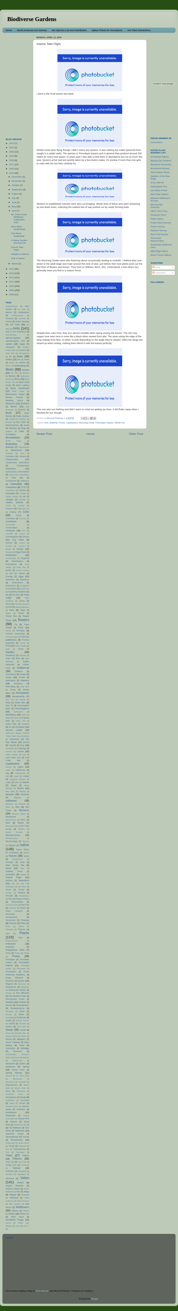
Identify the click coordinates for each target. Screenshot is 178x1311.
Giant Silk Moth (13, 658)
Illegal (8, 718)
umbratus (10, 1171)
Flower (21, 613)
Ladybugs (21, 748)
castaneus (24, 481)
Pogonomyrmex (12, 941)
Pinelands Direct (158, 215)
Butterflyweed (24, 447)
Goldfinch (18, 671)
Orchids (9, 893)
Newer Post (44, 434)
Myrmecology (11, 841)
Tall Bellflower (15, 1128)
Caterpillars (11, 487)
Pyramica (10, 981)
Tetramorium (17, 1140)
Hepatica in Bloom (20, 254)
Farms (22, 601)
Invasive (25, 724)
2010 (12, 286)
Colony (13, 512)
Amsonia (9, 318)
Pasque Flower (22, 899)
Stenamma (10, 1082)
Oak (13, 884)
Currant (9, 543)
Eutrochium (11, 586)
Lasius (20, 751)
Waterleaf (14, 1198)
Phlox (23, 923)
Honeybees (22, 692)
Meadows (25, 794)
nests (22, 862)
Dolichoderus (17, 561)
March (15, 263)
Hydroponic (18, 712)
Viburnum (10, 1178)
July (14, 198)
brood (26, 425)
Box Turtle (21, 422)
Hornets (22, 700)
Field (16, 604)
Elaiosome (10, 579)
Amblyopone (23, 312)
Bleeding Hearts (14, 400)
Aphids (9, 344)
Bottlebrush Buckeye (17, 419)
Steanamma (17, 1079)
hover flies (20, 702)
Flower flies (11, 616)
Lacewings (10, 748)
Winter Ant (120, 422)
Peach (23, 908)
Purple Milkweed (14, 978)
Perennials (10, 914)
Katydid (12, 745)
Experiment (24, 589)
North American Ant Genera (32, 30)
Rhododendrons (17, 1008)
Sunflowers (11, 1112)
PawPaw (12, 908)
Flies (11, 610)
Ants (46, 422)
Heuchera (18, 683)
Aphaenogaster (13, 338)
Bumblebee (11, 434)
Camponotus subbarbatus (19, 475)
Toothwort (22, 1146)
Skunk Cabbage (13, 1042)
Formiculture (156, 142)
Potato (26, 953)
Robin (22, 1011)
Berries (12, 376)
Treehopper (20, 1152)
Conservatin (10, 525)
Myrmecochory (13, 835)
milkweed (11, 800)
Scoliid (12, 1023)
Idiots (24, 715)
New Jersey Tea (15, 865)
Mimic (8, 807)
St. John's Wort (22, 1076)
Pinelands (9, 929)
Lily (7, 773)
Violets (20, 1182)
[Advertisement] (19, 83)
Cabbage (9, 453)
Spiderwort (10, 1067)
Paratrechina (24, 896)
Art (10, 357)
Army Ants (10, 353)
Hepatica (25, 680)
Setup (8, 1033)
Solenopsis (10, 1048)
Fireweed (25, 604)
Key (22, 745)
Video (24, 1178)
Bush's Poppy (13, 441)
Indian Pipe (11, 724)
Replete (22, 1002)
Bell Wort (15, 373)
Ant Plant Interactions (138, 30)
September (17, 189)
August (15, 194)
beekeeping (20, 365)
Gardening (10, 655)
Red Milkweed (22, 993)
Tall (27, 1125)
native (24, 845)
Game (20, 649)
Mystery (12, 845)
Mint (17, 807)
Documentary (11, 558)
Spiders (22, 1064)
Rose (21, 1014)
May (14, 206)
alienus (9, 312)
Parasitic (9, 896)
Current (22, 543)
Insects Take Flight (17, 248)
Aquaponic (10, 347)
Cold (27, 509)
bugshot (9, 431)
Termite (26, 1137)
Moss (23, 820)
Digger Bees (20, 552)
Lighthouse (20, 770)
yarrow (8, 1223)
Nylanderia (24, 880)
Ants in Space (18, 258)
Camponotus (12, 459)
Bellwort (26, 373)
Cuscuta (21, 546)
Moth (8, 823)
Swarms (13, 1122)
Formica (20, 630)
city (24, 496)
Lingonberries (20, 773)
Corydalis (9, 534)
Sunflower (21, 1109)
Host (8, 702)
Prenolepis (10, 959)
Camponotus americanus (17, 462)
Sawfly (8, 1020)
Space (16, 1057)
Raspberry (25, 987)
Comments (159, 273)
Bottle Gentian (22, 416)
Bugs (23, 428)
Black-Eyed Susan (15, 394)
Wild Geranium (23, 1201)
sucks (12, 1103)
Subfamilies (10, 1100)
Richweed (9, 1011)
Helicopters (11, 680)
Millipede (22, 804)
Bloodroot (10, 403)
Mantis (26, 782)
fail (7, 595)
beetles (25, 370)
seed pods (21, 1027)
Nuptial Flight (14, 877)
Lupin (8, 782)
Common (22, 518)
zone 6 (26, 1226)
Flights (8, 613)
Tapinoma (19, 1130)
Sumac (22, 1103)
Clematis (22, 500)
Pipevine (22, 929)
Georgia (23, 655)
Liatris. (8, 770)
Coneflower (11, 521)
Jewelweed (14, 739)
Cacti (22, 453)
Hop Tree (10, 700)
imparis (16, 718)
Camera (22, 456)
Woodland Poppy (14, 1220)
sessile (23, 1030)
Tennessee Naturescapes (157, 239)
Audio (26, 359)
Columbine (10, 518)
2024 (12, 143)
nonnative (10, 874)
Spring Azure (18, 1070)
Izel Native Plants (158, 190)
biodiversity (24, 376)
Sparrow (26, 1057)
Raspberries (11, 987)
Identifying (11, 714)
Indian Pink (20, 721)
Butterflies (11, 443)
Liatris (20, 767)
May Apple (10, 791)
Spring (26, 1066)
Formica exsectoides (15, 634)
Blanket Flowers (14, 397)
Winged (26, 1211)
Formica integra (12, 637)
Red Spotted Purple (17, 996)
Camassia (10, 456)
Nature (13, 855)
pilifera (21, 926)
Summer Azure (12, 1106)
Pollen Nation (156, 219)
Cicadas (23, 493)
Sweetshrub (18, 1125)
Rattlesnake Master (17, 990)
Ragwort (9, 984)
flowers (23, 620)
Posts (156, 267)
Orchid (21, 890)
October (16, 185)
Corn (24, 531)
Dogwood (25, 558)
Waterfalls (25, 1195)
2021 (12, 147)
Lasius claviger (12, 754)
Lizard (16, 776)
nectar (26, 856)
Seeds (9, 1029)
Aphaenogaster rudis (15, 341)
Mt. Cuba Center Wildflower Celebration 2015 (19, 218)
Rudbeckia (21, 1017)
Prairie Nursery (157, 226)
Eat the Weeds (17, 573)
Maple (14, 785)
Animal (9, 321)
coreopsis (10, 530)
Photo (8, 926)
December (17, 177)
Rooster (9, 1014)
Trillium (25, 1155)
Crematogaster (12, 537)
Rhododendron (22, 1005)
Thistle (11, 1146)
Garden (10, 652)
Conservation (11, 528)
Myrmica (25, 841)
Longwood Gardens (18, 779)
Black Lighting (22, 385)
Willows (15, 1211)
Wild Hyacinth (15, 1204)
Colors (19, 515)
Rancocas (22, 984)
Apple (22, 344)
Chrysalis (10, 493)
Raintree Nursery (158, 230)
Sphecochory (17, 1061)
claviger (9, 499)
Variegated (22, 1171)
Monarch (24, 810)
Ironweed (19, 727)
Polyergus (10, 947)
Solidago (25, 1048)
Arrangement (24, 353)
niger (22, 868)
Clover (8, 506)
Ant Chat (14, 324)
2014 (12, 269)
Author (11, 363)
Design (20, 549)
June (14, 202)
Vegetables (21, 1174)
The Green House (22, 1143)
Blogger (95, 1299)
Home (9, 30)
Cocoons (9, 508)
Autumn (22, 362)
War (18, 1192)
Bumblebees (13, 437)
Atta (19, 360)
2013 (12, 273)
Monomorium (11, 820)
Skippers (21, 1039)
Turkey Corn (11, 1165)
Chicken (22, 490)
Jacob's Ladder (14, 730)
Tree (7, 1152)
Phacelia (25, 920)
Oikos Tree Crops (158, 211)
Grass (8, 677)
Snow (21, 1045)
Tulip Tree (22, 1162)
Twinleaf (16, 1168)
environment (17, 583)
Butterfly (54, 422)
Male (17, 782)
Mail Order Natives (159, 194)
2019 (12, 156)
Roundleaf (10, 1018)
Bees (10, 369)
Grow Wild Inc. (157, 182)
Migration (17, 797)
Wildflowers (22, 1207)
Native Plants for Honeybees (107, 30)
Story (8, 1091)
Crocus (25, 536)
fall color (16, 595)
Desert (8, 549)
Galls (8, 649)
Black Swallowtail (20, 388)
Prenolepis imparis (104, 422)
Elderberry (24, 579)
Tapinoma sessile (14, 1134)
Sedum (9, 1026)
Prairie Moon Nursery (160, 222)
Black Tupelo (18, 391)
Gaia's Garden (21, 646)
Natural (26, 853)
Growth (22, 677)
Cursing (9, 546)
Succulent (25, 1100)
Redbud (9, 1002)
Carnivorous (11, 481)
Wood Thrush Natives (160, 255)
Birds (17, 379)
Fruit (8, 646)
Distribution (11, 555)
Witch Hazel (17, 1217)
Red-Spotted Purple (15, 999)
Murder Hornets (14, 832)
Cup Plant (18, 540)
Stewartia (22, 1082)
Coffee (19, 509)
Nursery (9, 880)
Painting (21, 893)
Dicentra (9, 552)
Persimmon (11, 920)
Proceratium (11, 972)
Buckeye (13, 428)
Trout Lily (10, 1162)
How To (9, 705)
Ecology (9, 576)
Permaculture (11, 917)
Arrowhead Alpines (159, 157)
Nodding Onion (14, 871)
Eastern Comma (22, 570)
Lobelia (26, 776)
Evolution (12, 589)
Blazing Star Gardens (160, 160)
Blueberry (25, 403)
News (8, 868)
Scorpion (22, 1024)
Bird (9, 379)
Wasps (13, 1194)
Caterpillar (16, 483)
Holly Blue (24, 687)
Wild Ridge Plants (159, 251)
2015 (12, 173)
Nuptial (23, 874)
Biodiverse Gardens (31, 19)
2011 (12, 282)
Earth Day (21, 567)
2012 (12, 277)
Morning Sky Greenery (156, 205)
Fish (10, 607)
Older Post (136, 434)
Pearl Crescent (14, 911)
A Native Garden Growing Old (19, 241)
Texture (8, 1143)
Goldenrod (23, 667)
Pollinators (11, 944)
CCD (23, 487)
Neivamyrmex (17, 859)
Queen (21, 981)
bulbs (21, 431)
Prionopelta (21, 969)
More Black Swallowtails (18, 227)
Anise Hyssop (22, 321)
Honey (13, 690)
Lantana (9, 751)
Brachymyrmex (12, 425)
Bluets (14, 406)
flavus (27, 607)
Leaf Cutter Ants (13, 757)
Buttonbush (16, 450)
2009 (12, 290)
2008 (12, 294)
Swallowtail (10, 1115)
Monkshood (11, 817)
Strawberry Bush (14, 1094)
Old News (22, 887)
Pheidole (13, 923)
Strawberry (21, 1091)
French (23, 643)
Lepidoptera (72, 422)
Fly (16, 624)
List (7, 776)
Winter (11, 1214)
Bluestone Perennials (160, 164)
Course (22, 534)
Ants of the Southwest (16, 332)
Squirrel (9, 1076)
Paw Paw (25, 905)
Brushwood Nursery (160, 168)
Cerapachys (10, 490)
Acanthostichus (11, 306)
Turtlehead (25, 1165)
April (14, 211)
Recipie (8, 993)
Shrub (23, 1036)
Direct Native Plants (160, 172)
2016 (12, 168)
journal (26, 742)
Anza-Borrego (11, 335)
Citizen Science (12, 496)
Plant (8, 933)
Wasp (26, 1191)
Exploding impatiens (17, 592)
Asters (9, 359)
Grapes (23, 674)
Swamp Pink (23, 1118)
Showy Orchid (11, 1036)
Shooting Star (20, 1033)
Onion (8, 890)
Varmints (9, 1174)
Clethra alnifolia (14, 502)
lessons (9, 767)
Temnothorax (12, 1137)
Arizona (22, 350)
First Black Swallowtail (17, 234)
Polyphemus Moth (15, 950)
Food (20, 627)
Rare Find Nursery (159, 234)
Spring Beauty (14, 1073)
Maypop (22, 791)
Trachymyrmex (19, 1149)
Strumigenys (11, 1097)
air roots (21, 309)
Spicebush (10, 1064)
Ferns (8, 604)
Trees (9, 1155)
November (17, 181)
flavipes (19, 607)
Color (26, 511)
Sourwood (17, 1051)
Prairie (16, 956)
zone (18, 1226)
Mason (20, 788)
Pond (8, 953)
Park (10, 899)
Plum (20, 938)
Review (9, 1005)
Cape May (17, 478)
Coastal (21, 506)
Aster (20, 356)
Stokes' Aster (20, 1088)
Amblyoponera (17, 315)
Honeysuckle (18, 696)
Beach (8, 366)
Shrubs (9, 1039)
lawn (24, 754)
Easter (8, 570)
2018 (12, 160)
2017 (12, 164)
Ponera (17, 953)
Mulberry (21, 829)
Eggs (20, 576)
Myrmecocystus (12, 838)
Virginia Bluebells (14, 1186)
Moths (21, 823)
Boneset (22, 410)
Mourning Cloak (86, 422)
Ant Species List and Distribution (69, 30)
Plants (24, 933)
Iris (10, 727)
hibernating (10, 686)
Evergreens (24, 586)
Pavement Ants (11, 905)
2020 (12, 152)
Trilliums (17, 1158)
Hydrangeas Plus (158, 186)
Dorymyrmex (11, 564)
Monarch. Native (19, 814)
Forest (62, 422)
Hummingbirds (22, 708)
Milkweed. (9, 804)
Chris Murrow (41, 1291)
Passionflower (17, 902)
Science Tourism (22, 1020)
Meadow (10, 794)
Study (23, 1097)
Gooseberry (11, 674)
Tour (7, 1149)
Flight (22, 610)
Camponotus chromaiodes (17, 472)
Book (9, 412)
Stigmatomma (12, 1085)
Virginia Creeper (13, 1189)
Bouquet (9, 422)
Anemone (22, 318)
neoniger (9, 862)
